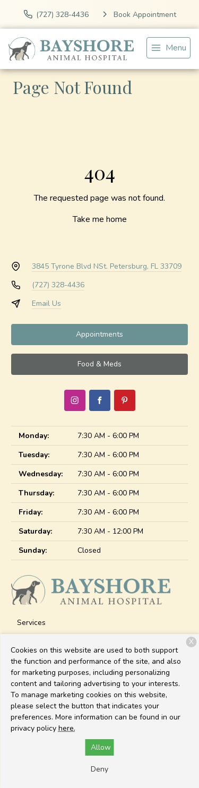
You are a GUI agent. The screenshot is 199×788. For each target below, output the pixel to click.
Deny (99, 769)
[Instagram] (74, 400)
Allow (101, 747)
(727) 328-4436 (58, 285)
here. (66, 728)
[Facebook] (99, 400)
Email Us (46, 303)
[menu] (168, 47)
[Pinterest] (124, 400)
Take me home (100, 219)
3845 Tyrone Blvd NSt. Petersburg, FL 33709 (106, 266)
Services (31, 623)
